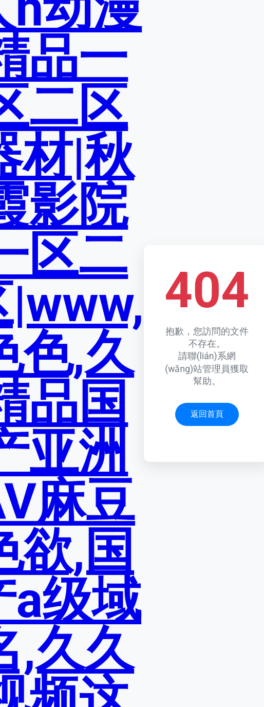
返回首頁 (207, 414)
